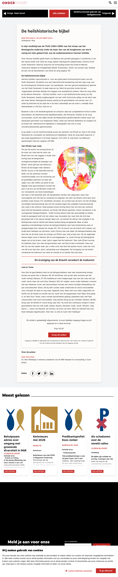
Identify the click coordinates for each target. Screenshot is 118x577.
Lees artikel (10, 472)
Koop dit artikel (59, 335)
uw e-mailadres (71, 543)
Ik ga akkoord (105, 571)
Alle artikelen (59, 13)
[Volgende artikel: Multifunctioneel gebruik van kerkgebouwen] (93, 13)
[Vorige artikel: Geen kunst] (25, 13)
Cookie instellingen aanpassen (78, 571)
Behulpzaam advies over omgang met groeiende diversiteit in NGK (15, 444)
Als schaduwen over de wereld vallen (100, 440)
